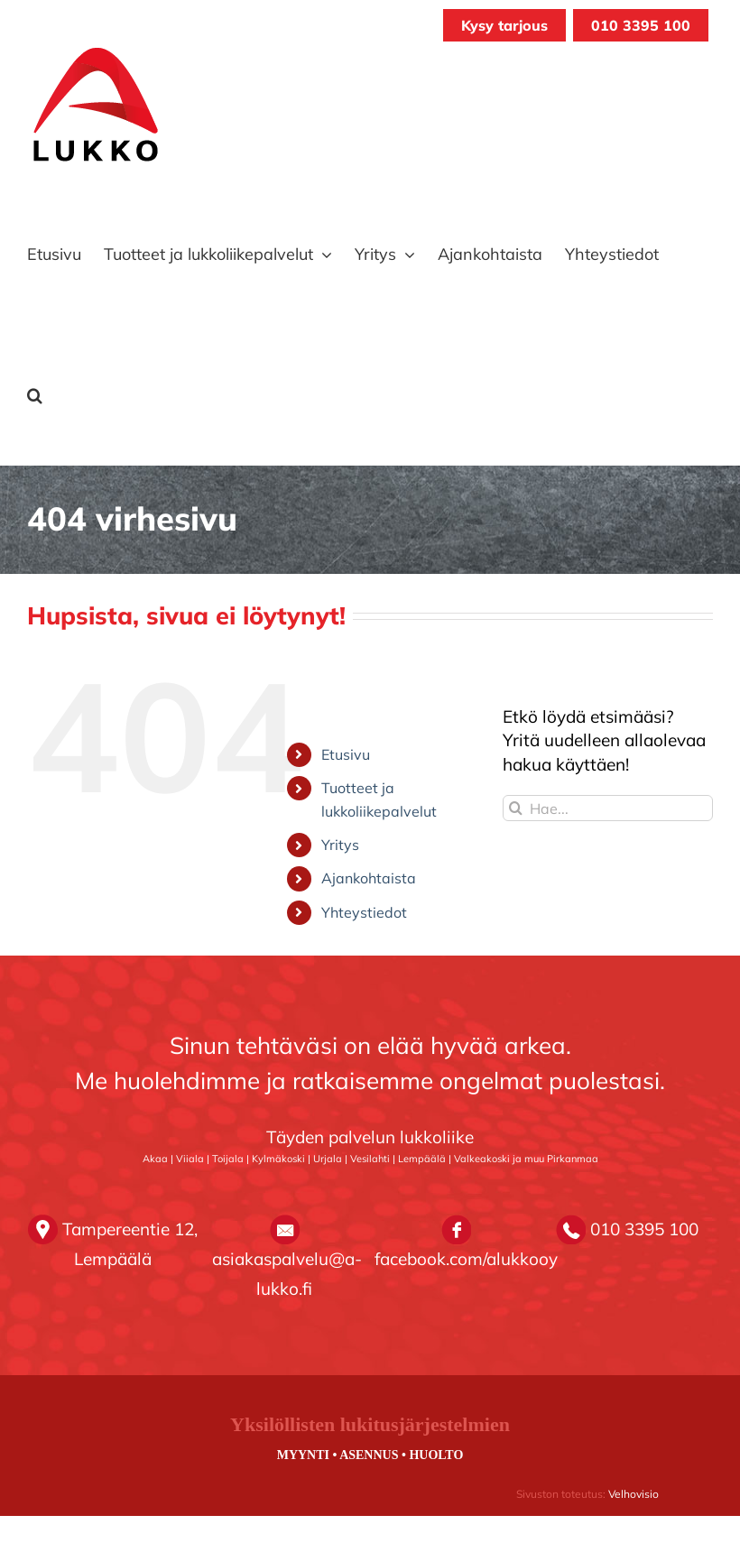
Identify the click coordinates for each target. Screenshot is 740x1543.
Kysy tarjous (504, 25)
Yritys (340, 845)
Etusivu (345, 754)
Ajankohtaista (368, 878)
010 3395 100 (640, 25)
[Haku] (516, 808)
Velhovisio (633, 1494)
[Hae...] (608, 808)
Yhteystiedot (364, 912)
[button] (34, 395)
